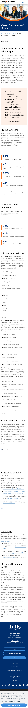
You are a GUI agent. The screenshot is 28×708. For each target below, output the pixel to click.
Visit (14, 673)
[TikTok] (27, 685)
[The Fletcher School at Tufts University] (8, 2)
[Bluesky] (20, 685)
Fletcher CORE (5, 547)
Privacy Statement (15, 701)
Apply (14, 649)
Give (14, 658)
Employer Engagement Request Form (15, 559)
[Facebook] (6, 685)
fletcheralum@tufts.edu (13, 504)
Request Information (15, 653)
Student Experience (11, 33)
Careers (15, 680)
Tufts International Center (14, 670)
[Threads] (23, 685)
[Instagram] (9, 685)
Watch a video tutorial (17, 499)
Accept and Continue (14, 705)
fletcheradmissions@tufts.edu (15, 642)
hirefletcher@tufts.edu (9, 563)
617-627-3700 (15, 641)
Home (2, 33)
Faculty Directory (15, 677)
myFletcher (14, 667)
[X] (2, 685)
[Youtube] (13, 685)
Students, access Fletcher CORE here (13, 495)
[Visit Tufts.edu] (15, 627)
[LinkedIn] (16, 685)
